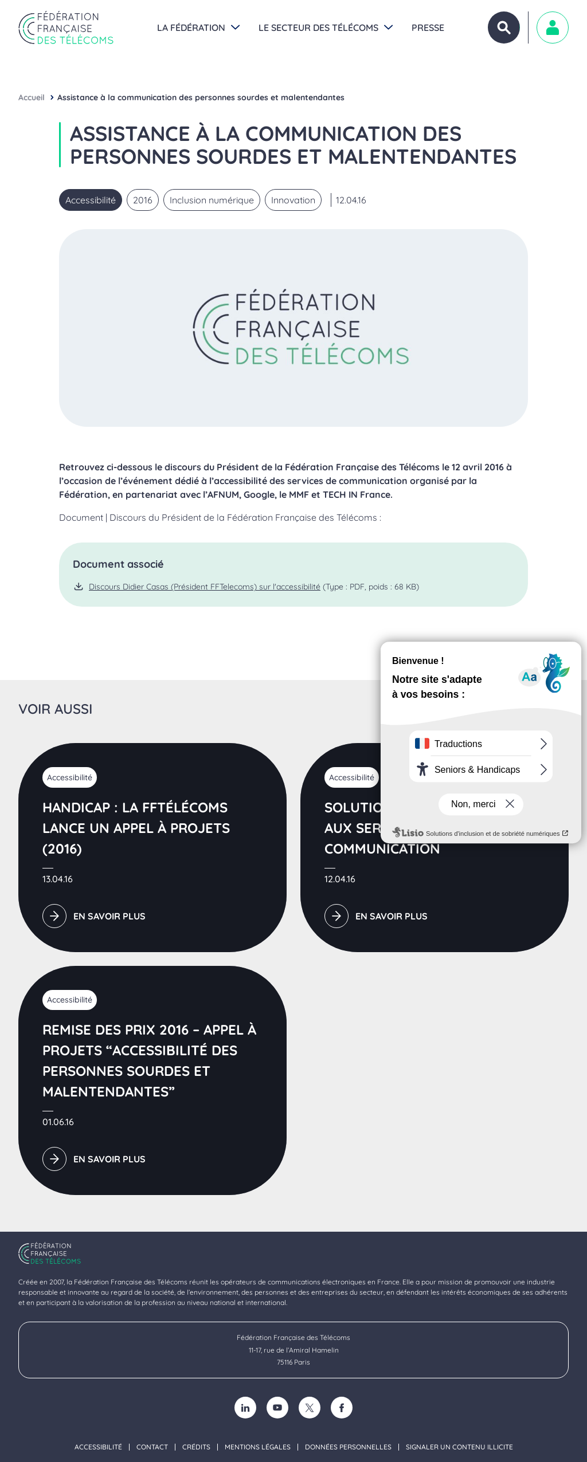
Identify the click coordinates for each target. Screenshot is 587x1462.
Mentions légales (258, 1447)
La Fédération (191, 27)
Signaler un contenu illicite (459, 1447)
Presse (428, 27)
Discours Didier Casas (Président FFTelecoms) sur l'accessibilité (204, 586)
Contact (152, 1447)
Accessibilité (98, 1447)
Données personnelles (348, 1447)
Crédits (196, 1447)
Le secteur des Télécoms (318, 27)
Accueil (31, 97)
